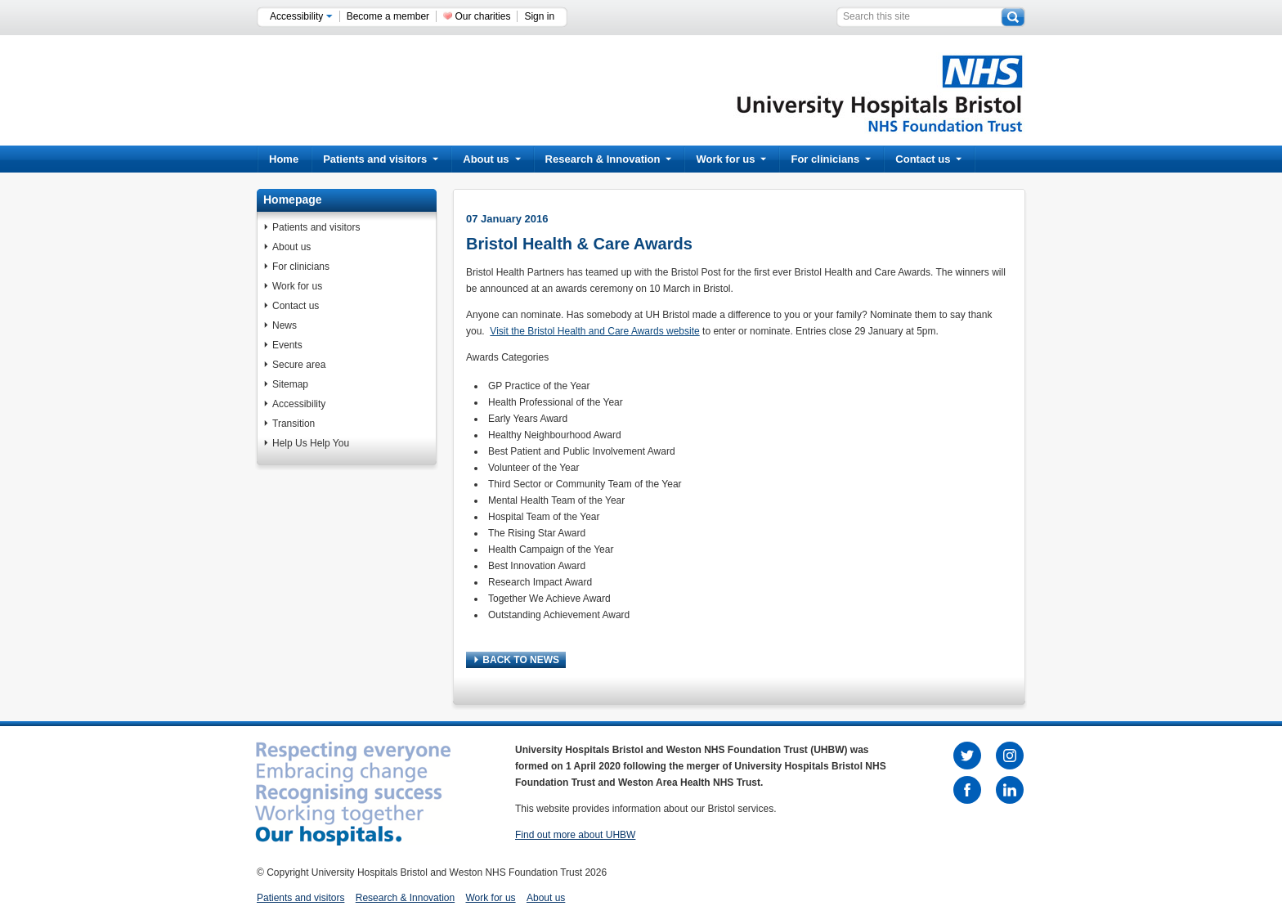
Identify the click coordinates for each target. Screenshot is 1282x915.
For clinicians (831, 159)
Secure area (298, 364)
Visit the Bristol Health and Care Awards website (594, 331)
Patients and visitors (380, 159)
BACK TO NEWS (516, 660)
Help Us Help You (310, 443)
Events (287, 345)
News (284, 325)
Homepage (292, 199)
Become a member (388, 16)
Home (283, 159)
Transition (293, 423)
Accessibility (301, 16)
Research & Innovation (608, 159)
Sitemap (290, 384)
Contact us (928, 159)
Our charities (482, 16)
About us (491, 159)
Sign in (539, 16)
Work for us (731, 159)
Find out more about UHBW (575, 835)
